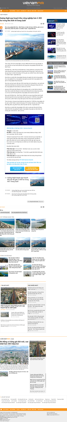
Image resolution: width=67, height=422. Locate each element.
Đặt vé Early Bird (17, 168)
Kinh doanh (40, 10)
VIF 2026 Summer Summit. (26, 160)
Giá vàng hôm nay (5, 399)
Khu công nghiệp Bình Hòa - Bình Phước (19, 212)
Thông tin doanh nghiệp (56, 63)
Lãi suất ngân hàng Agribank (50, 400)
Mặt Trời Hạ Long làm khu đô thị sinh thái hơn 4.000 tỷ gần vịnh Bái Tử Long (36, 312)
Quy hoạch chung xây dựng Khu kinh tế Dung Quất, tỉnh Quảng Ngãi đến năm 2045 (24, 194)
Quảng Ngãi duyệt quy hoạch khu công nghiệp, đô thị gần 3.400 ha (26, 31)
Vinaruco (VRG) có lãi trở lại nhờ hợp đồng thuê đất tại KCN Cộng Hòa (60, 71)
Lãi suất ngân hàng (22, 400)
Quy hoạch (6, 10)
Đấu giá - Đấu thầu (32, 10)
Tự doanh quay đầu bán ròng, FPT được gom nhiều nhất (60, 34)
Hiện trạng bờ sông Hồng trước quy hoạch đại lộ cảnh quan (13, 306)
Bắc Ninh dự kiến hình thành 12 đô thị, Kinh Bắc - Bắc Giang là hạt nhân (15, 266)
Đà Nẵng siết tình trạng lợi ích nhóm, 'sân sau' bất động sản (18, 372)
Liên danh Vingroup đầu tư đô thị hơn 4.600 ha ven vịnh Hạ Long (60, 66)
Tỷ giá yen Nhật (60, 399)
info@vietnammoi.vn (6, 419)
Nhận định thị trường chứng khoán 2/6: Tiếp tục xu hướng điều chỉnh (61, 49)
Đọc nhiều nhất (33, 285)
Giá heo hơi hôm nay (39, 399)
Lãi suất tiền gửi (39, 400)
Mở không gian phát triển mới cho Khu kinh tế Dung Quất (23, 249)
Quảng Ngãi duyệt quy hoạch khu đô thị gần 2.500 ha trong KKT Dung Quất (18, 179)
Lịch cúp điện (14, 400)
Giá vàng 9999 (13, 399)
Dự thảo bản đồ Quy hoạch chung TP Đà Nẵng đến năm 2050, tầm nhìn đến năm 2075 (38, 267)
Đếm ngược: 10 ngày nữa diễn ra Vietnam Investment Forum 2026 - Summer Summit (60, 26)
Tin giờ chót (5, 285)
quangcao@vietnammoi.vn (54, 414)
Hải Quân (2, 23)
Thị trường (12, 10)
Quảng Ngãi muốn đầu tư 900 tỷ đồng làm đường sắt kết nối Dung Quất (7, 250)
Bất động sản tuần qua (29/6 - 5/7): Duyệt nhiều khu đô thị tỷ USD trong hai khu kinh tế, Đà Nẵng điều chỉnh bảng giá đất (7, 232)
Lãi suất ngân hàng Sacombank (8, 402)
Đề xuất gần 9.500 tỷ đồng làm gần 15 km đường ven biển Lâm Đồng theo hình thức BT (15, 260)
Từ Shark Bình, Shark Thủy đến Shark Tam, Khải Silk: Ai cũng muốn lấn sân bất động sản (60, 77)
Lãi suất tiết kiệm (31, 400)
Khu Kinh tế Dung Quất (5, 212)
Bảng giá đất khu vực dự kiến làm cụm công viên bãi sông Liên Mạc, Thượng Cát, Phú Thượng (36, 299)
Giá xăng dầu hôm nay (22, 399)
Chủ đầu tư (23, 10)
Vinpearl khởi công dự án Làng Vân (37, 230)
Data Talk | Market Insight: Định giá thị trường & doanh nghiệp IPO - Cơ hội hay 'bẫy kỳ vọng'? (61, 42)
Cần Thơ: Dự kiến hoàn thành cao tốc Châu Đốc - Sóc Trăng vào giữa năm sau (39, 260)
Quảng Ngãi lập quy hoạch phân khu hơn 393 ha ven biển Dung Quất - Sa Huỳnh (23, 191)
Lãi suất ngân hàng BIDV (21, 402)
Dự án (18, 10)
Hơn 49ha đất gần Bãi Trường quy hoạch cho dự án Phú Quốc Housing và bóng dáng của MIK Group (59, 88)
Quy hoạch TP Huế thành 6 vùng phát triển (15, 272)
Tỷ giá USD (53, 399)
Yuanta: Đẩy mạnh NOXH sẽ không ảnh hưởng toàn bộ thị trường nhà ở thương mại (18, 314)
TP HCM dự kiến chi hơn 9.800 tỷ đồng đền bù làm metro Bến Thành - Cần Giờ (39, 273)
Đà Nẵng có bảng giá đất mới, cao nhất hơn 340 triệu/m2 (12, 320)
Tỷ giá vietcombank (6, 400)
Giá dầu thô (31, 399)
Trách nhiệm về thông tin (4, 420)
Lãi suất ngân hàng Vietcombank (49, 402)
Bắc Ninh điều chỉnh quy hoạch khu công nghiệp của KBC (60, 82)
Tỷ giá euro (47, 399)
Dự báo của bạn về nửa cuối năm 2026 (32, 168)
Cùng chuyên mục (6, 255)
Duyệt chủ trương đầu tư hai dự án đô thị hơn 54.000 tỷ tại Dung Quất (23, 231)
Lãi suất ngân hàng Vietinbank (34, 402)
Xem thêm (63, 91)
